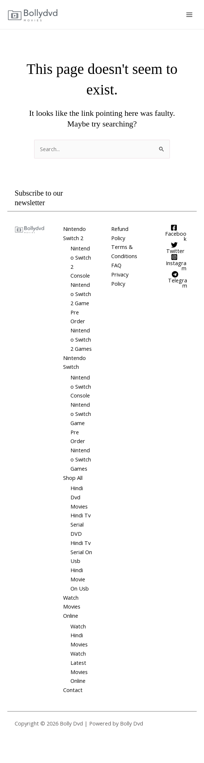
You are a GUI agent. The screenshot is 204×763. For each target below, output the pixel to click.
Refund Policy (119, 233)
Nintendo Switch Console (80, 386)
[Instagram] (174, 262)
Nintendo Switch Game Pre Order (80, 423)
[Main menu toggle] (189, 14)
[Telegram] (174, 279)
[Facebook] (174, 233)
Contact (73, 690)
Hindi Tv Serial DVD (80, 524)
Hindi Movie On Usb (79, 579)
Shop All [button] (73, 477)
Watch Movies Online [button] (71, 607)
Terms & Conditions (124, 251)
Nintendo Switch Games (80, 459)
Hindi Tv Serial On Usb (81, 552)
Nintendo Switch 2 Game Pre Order (80, 303)
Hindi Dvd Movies (79, 497)
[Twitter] (174, 248)
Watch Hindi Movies (79, 635)
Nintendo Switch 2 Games (81, 339)
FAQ (116, 265)
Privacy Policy (119, 279)
